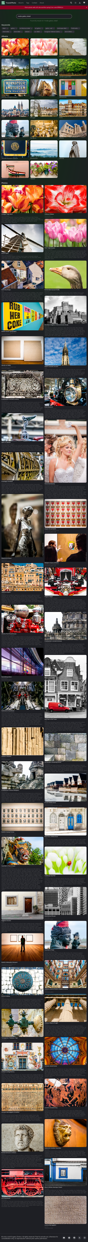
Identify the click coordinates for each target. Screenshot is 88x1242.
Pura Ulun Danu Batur (7, 867)
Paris (46, 1067)
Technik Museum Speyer (7, 444)
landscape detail (62, 28)
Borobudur (47, 764)
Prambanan (4, 401)
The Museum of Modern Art (8, 333)
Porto (2, 998)
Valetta (3, 594)
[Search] (71, 2)
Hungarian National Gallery (53, 31)
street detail (7, 31)
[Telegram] (69, 1238)
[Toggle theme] (75, 2)
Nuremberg (4, 678)
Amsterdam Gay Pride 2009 (51, 485)
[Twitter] (79, 1238)
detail (5, 28)
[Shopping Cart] (84, 2)
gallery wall (50, 28)
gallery (14, 28)
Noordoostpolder (5, 216)
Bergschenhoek (49, 804)
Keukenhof (47, 216)
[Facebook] (74, 1238)
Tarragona (4, 1039)
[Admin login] (79, 2)
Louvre (46, 1109)
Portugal (47, 1189)
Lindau (3, 1073)
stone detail (18, 31)
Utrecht (47, 877)
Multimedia (75, 28)
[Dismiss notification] (86, 7)
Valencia (47, 1150)
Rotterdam (47, 291)
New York (47, 326)
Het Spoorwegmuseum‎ (50, 408)
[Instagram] (85, 1238)
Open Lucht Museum (7, 255)
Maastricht (4, 560)
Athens (3, 758)
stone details (69, 31)
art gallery (39, 28)
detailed (28, 31)
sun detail (38, 31)
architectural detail (26, 28)
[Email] (64, 1238)
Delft (2, 291)
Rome (46, 991)
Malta (46, 838)
